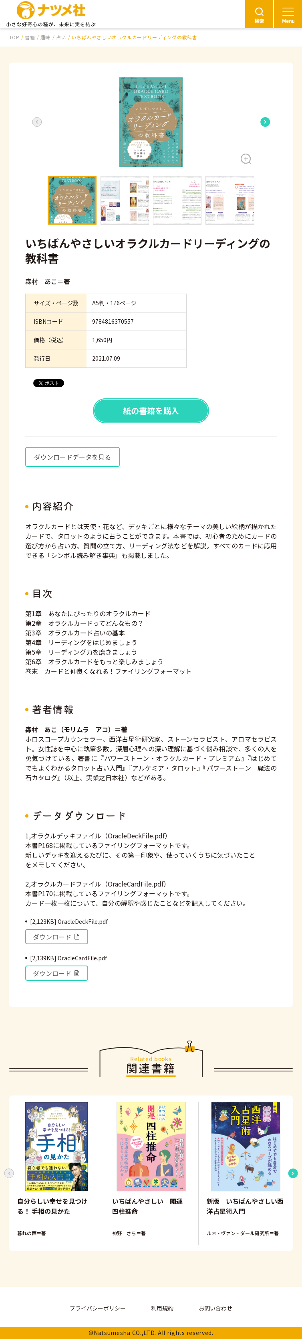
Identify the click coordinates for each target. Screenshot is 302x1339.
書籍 (30, 37)
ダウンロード (56, 936)
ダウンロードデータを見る (72, 457)
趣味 (45, 37)
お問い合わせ (215, 1308)
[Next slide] (265, 122)
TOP (14, 37)
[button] (151, 122)
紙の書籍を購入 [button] (151, 410)
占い (61, 37)
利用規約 (162, 1308)
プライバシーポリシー (98, 1308)
